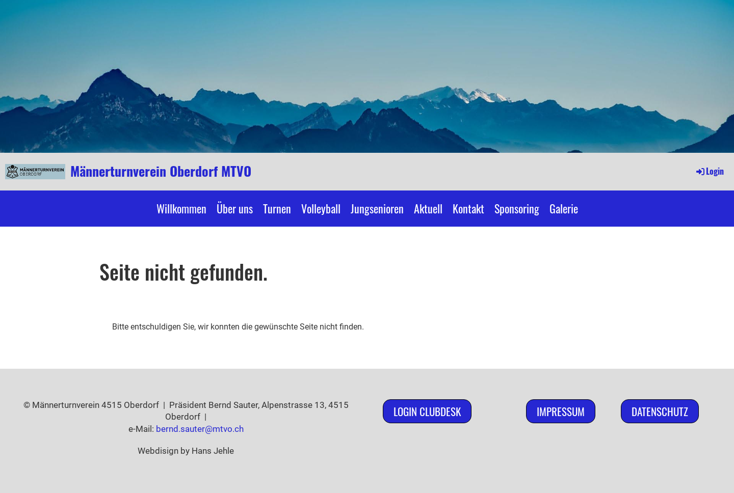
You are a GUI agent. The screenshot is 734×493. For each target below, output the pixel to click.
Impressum (561, 411)
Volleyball (320, 208)
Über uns (235, 208)
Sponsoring (516, 208)
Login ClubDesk (427, 411)
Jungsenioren (377, 208)
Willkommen (181, 208)
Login (709, 171)
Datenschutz (660, 411)
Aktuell (428, 208)
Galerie (563, 208)
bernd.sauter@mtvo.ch (200, 429)
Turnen (277, 208)
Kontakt (468, 208)
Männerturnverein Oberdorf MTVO (160, 171)
